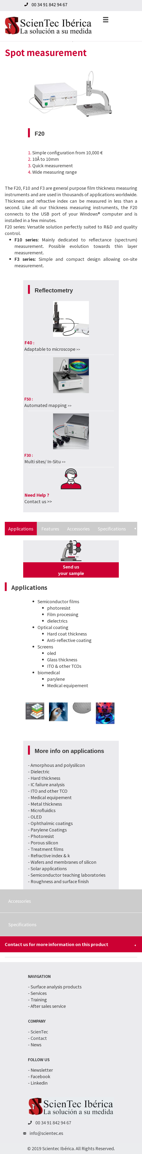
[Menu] (105, 19)
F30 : (28, 455)
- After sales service (47, 1006)
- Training (37, 999)
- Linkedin (38, 1083)
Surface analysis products (56, 986)
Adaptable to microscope (49, 349)
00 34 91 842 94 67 (49, 4)
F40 (28, 342)
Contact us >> (38, 501)
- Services (37, 993)
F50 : (28, 399)
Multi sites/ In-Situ (43, 461)
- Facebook (39, 1076)
